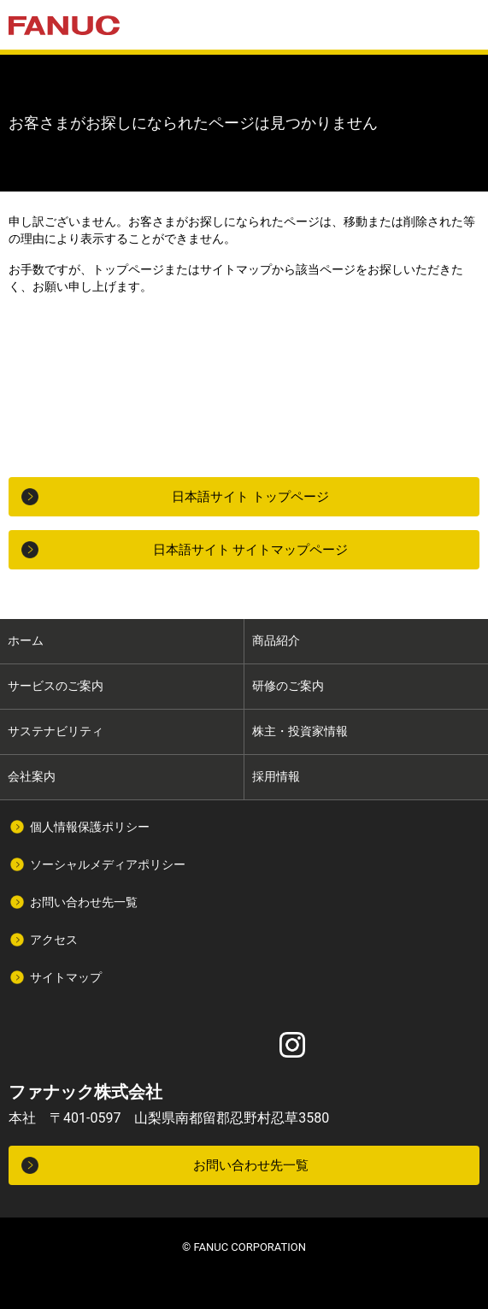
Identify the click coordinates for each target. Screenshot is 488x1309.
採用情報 (276, 776)
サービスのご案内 (55, 686)
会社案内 (32, 776)
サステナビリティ (55, 731)
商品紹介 (276, 640)
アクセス (54, 939)
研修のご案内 (288, 686)
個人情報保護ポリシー (90, 827)
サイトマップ (66, 977)
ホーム (26, 640)
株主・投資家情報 (300, 731)
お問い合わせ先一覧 (84, 902)
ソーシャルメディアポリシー (107, 864)
